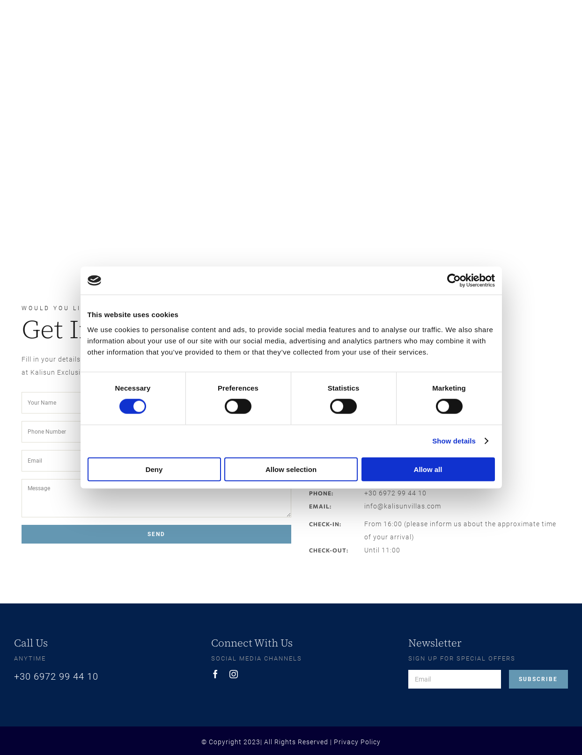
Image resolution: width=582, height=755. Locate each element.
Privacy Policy (357, 742)
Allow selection (291, 469)
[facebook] (215, 674)
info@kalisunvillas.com (402, 506)
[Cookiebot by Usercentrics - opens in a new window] (454, 281)
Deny (154, 469)
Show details (454, 441)
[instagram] (233, 674)
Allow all (428, 469)
